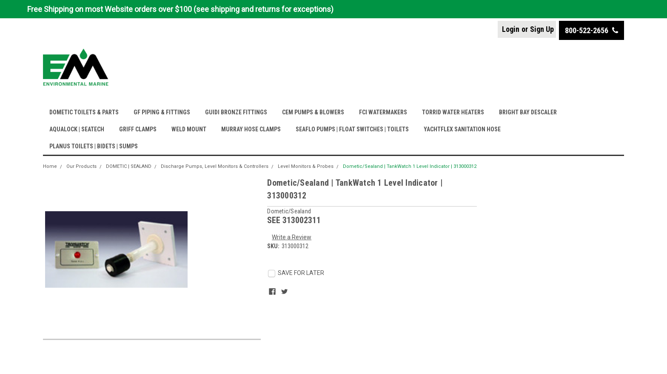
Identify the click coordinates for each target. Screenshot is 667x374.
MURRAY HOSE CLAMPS (251, 129)
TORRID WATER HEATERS (453, 112)
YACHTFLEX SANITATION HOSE (462, 129)
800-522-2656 (591, 30)
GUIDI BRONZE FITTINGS (236, 112)
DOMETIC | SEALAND (128, 166)
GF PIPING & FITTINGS (162, 112)
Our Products (81, 166)
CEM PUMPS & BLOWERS (313, 112)
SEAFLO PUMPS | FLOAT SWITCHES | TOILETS (352, 129)
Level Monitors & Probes (306, 166)
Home (50, 166)
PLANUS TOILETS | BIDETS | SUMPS (93, 146)
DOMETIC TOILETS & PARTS (84, 112)
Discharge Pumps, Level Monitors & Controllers (214, 166)
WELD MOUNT (188, 129)
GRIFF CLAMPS (138, 129)
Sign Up (542, 29)
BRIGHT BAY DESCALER (528, 112)
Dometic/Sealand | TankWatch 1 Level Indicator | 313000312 (409, 166)
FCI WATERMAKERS (383, 112)
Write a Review (291, 237)
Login (510, 29)
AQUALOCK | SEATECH (76, 129)
